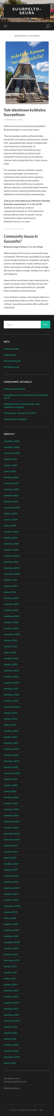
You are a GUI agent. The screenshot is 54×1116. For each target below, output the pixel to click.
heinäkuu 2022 (11, 658)
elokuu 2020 (10, 791)
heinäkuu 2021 (11, 730)
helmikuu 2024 (11, 561)
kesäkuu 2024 (11, 537)
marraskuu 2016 (12, 1020)
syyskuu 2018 (10, 912)
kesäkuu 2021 (11, 736)
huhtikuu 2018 (11, 936)
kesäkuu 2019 (11, 869)
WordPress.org (11, 366)
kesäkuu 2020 (11, 803)
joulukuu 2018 (11, 899)
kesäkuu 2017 (11, 984)
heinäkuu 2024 (11, 531)
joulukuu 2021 (11, 700)
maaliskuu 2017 (11, 1002)
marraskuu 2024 (12, 507)
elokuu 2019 (10, 857)
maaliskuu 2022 (11, 682)
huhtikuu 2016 (11, 1044)
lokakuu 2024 (10, 513)
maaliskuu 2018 (11, 942)
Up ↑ (42, 1110)
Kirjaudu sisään (11, 348)
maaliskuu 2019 (11, 887)
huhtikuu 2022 (11, 676)
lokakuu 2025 (10, 459)
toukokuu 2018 (11, 930)
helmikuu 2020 (11, 827)
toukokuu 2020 (11, 809)
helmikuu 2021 (11, 755)
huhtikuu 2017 (11, 996)
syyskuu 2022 (10, 646)
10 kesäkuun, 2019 (13, 120)
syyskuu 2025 (10, 465)
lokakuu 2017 (10, 966)
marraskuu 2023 (12, 573)
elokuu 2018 (10, 918)
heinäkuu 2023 (11, 598)
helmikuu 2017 (11, 1008)
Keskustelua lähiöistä (14, 388)
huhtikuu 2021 (11, 743)
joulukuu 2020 (11, 767)
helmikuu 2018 (11, 948)
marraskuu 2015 (12, 1056)
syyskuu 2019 (10, 851)
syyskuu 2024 (10, 519)
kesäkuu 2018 (11, 924)
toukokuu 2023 (11, 604)
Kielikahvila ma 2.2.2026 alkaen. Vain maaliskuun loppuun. (22, 405)
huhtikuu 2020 (11, 815)
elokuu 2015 (10, 1063)
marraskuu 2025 (12, 453)
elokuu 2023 (10, 592)
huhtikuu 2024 (11, 549)
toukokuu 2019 (11, 875)
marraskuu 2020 (12, 773)
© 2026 (14, 1110)
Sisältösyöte (10, 354)
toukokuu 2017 (11, 990)
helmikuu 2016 (11, 1050)
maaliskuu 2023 (11, 616)
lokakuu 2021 (10, 712)
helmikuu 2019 (11, 894)
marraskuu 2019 (12, 839)
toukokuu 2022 (11, 670)
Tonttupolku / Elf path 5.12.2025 (20, 413)
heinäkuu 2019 (11, 863)
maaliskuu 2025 (11, 489)
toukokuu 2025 (11, 483)
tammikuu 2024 (11, 567)
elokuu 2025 (10, 471)
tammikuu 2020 (11, 833)
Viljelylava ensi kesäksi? (15, 419)
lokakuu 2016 (10, 1026)
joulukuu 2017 (11, 954)
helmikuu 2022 (11, 688)
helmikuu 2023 (11, 622)
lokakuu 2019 (10, 845)
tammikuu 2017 (11, 1014)
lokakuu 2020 (10, 779)
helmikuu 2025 (11, 495)
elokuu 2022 (10, 652)
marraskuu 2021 (12, 706)
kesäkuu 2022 (11, 664)
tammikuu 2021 (11, 761)
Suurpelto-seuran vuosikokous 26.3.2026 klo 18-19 (26, 396)
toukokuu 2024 (11, 543)
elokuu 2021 (10, 724)
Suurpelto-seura (27, 11)
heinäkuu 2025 (11, 477)
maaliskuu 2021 (11, 748)
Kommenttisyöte (12, 360)
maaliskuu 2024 (11, 555)
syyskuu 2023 (10, 586)
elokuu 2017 (10, 978)
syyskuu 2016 (10, 1032)
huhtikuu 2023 (11, 610)
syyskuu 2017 (10, 972)
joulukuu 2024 (11, 501)
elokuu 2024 (10, 525)
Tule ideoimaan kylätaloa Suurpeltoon (25, 112)
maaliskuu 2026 (11, 441)
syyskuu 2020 (10, 785)
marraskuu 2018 (12, 906)
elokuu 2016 (10, 1038)
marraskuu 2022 (12, 634)
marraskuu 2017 (12, 960)
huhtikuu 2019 (11, 881)
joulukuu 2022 (11, 628)
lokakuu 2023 (10, 579)
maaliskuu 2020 (11, 821)
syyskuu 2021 (10, 718)
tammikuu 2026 (11, 447)
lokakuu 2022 (10, 640)
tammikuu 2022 (11, 694)
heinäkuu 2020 (11, 797)
